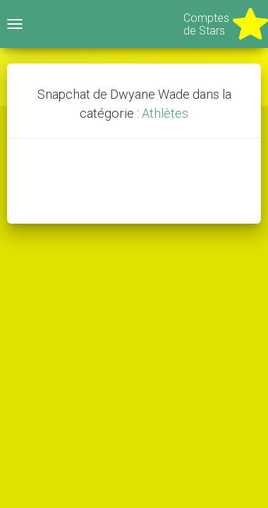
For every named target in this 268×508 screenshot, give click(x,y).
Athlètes (165, 113)
